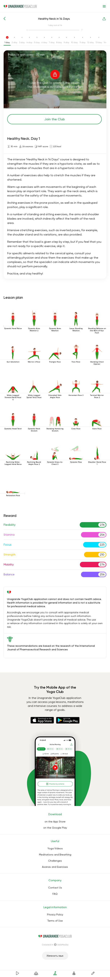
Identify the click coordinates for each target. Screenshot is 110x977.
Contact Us (55, 887)
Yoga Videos (55, 848)
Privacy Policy (55, 914)
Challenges (55, 860)
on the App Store (55, 821)
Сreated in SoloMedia (55, 944)
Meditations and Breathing (55, 854)
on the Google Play (55, 827)
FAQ (55, 893)
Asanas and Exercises (55, 866)
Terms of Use (55, 920)
